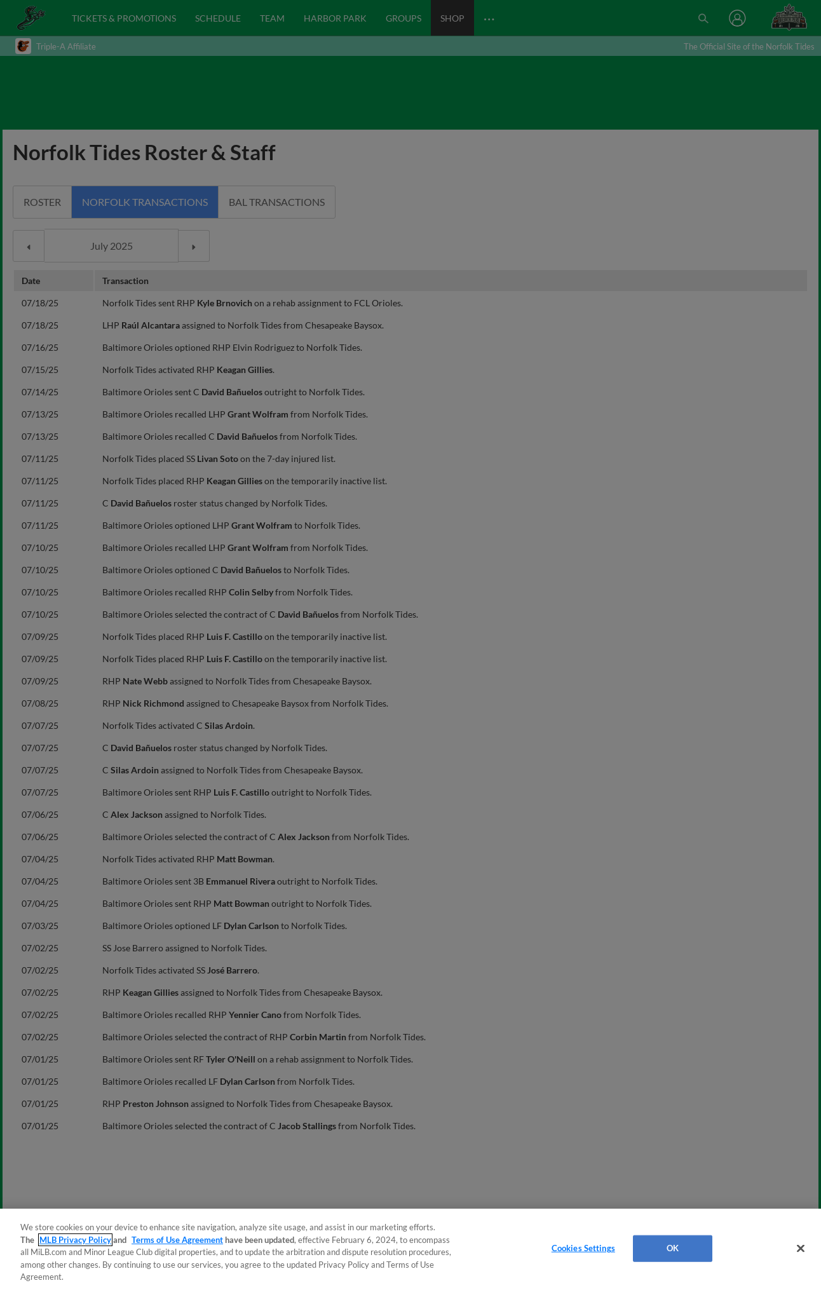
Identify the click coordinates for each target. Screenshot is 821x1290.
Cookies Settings (583, 1248)
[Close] (801, 1249)
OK (673, 1248)
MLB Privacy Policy (75, 1240)
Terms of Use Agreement (177, 1240)
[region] (410, 1249)
